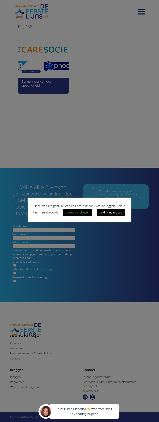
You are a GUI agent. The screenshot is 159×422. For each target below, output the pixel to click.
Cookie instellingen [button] (77, 212)
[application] (79, 412)
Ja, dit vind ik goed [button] (111, 212)
